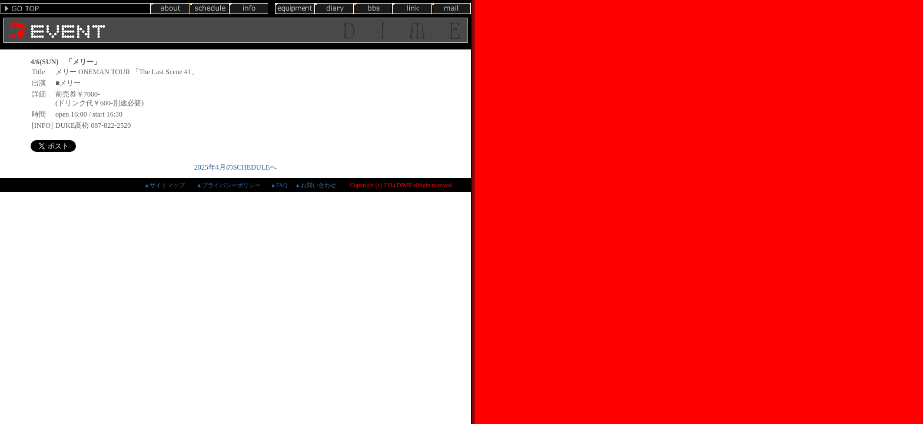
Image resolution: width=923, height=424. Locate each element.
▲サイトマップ (164, 185)
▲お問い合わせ (315, 185)
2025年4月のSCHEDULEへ (235, 167)
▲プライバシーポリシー (228, 185)
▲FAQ (278, 185)
